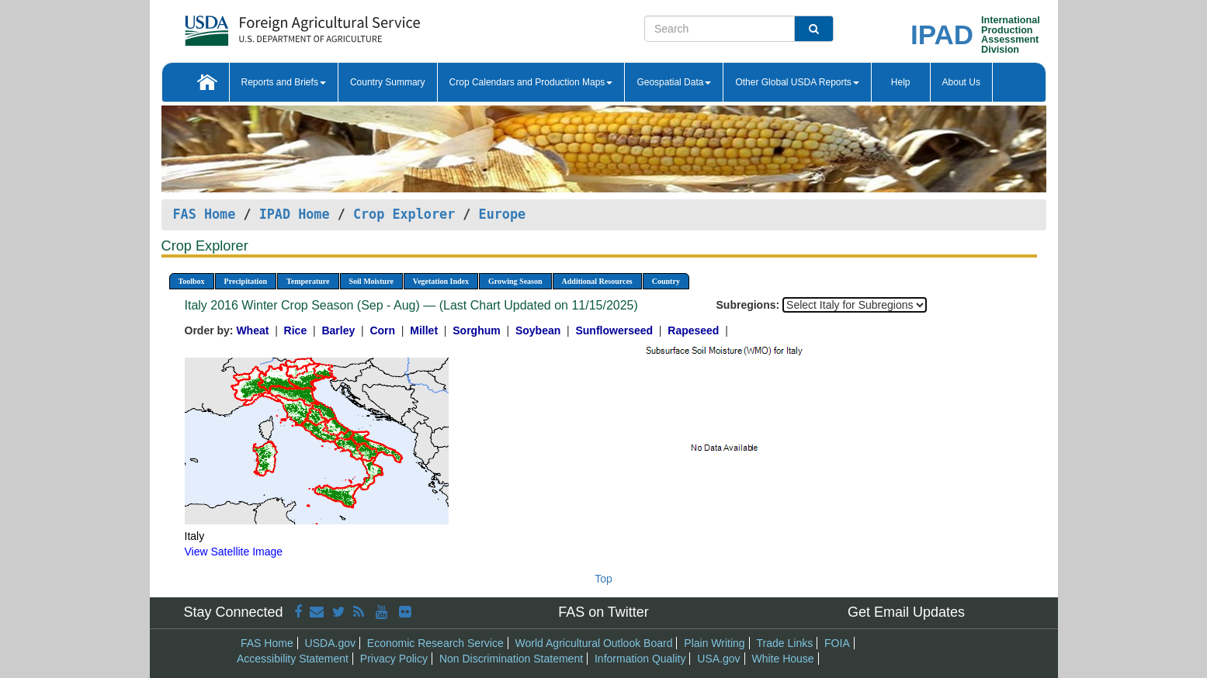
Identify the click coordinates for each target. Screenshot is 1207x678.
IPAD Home (294, 214)
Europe (502, 214)
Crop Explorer (404, 214)
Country (666, 281)
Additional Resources (597, 281)
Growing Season (515, 281)
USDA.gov (330, 643)
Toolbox (192, 281)
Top (603, 578)
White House (782, 658)
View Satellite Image (234, 551)
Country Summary (387, 82)
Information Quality (640, 658)
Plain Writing (714, 643)
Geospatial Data (673, 82)
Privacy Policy (394, 658)
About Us (961, 82)
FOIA (837, 643)
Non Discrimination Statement (511, 658)
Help (900, 82)
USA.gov (718, 658)
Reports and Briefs (283, 82)
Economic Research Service (435, 643)
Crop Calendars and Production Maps (531, 82)
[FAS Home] (263, 25)
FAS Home (204, 214)
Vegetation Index (441, 281)
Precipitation (245, 281)
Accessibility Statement (293, 658)
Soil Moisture (371, 281)
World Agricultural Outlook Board (594, 643)
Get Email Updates (906, 612)
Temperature (308, 281)
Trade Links (785, 643)
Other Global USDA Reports (796, 82)
